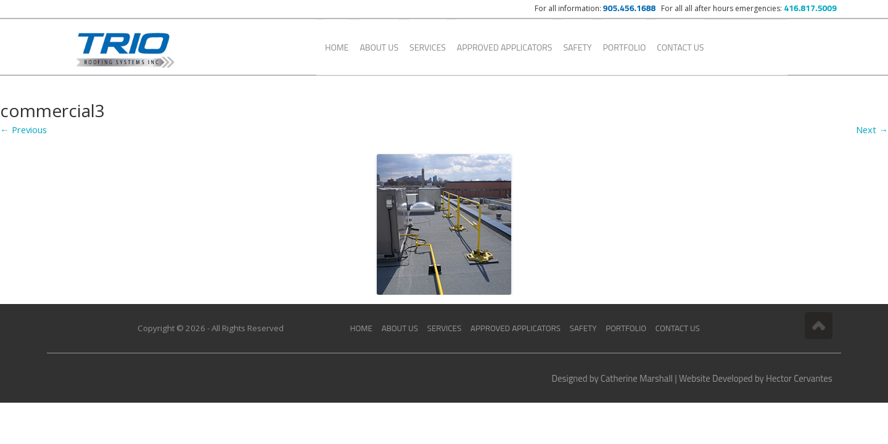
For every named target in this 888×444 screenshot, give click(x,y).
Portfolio (624, 47)
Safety (577, 47)
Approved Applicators (505, 47)
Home (336, 47)
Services (427, 47)
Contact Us (680, 47)
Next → (872, 129)
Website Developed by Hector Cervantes (755, 378)
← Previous (23, 129)
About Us (379, 47)
